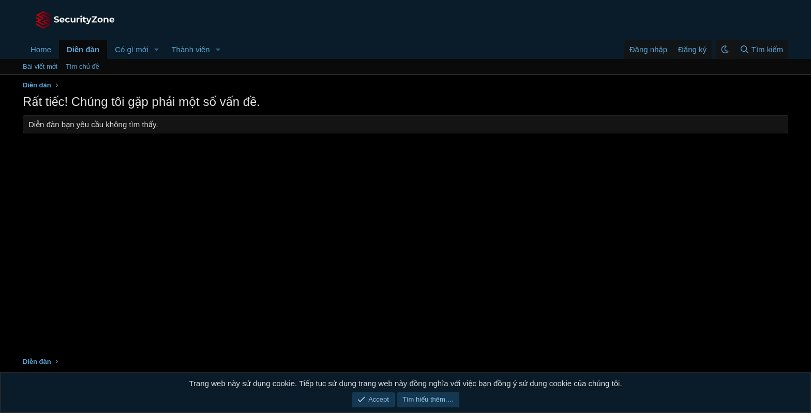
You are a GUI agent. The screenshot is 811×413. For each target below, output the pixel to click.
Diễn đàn (83, 49)
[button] (156, 49)
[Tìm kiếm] (761, 49)
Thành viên (190, 49)
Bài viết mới (40, 66)
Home (41, 49)
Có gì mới (131, 49)
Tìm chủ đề (82, 66)
